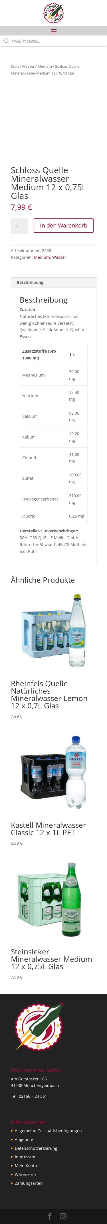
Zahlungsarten (29, 1183)
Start (15, 66)
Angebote (24, 1139)
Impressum (26, 1156)
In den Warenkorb (63, 225)
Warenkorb (25, 1174)
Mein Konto (26, 1165)
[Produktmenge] (19, 226)
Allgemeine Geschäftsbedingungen (48, 1130)
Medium (45, 66)
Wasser (28, 66)
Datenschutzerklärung (36, 1148)
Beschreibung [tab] (30, 282)
